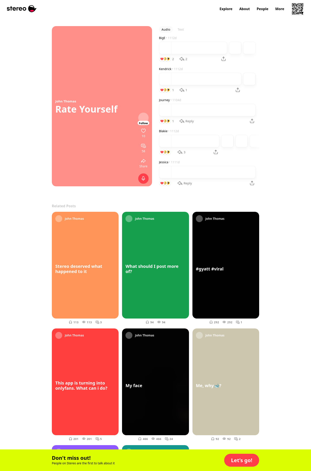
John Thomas (65, 101)
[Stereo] (21, 8)
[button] (241, 460)
